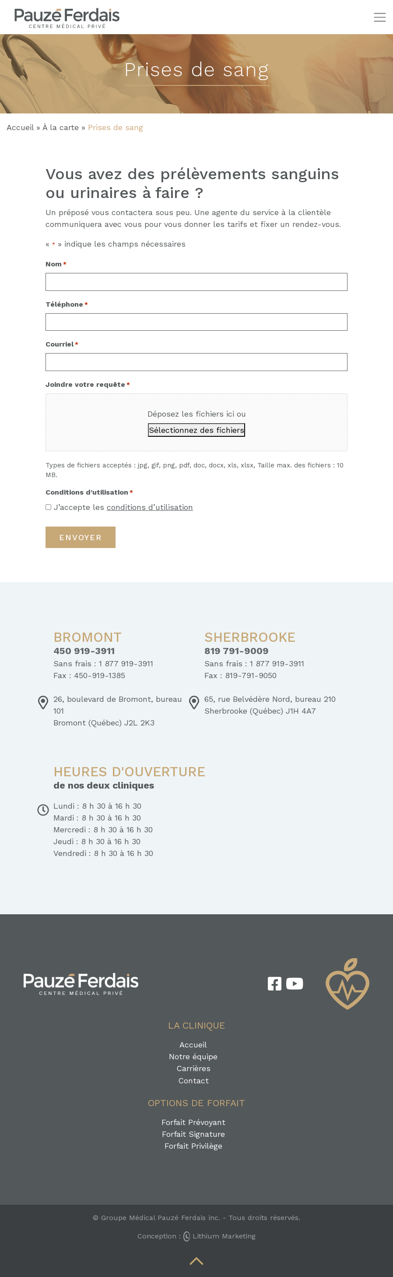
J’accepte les (123, 507)
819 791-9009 (236, 651)
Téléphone (67, 304)
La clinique (196, 1025)
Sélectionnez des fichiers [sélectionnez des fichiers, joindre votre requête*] (196, 430)
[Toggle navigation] (379, 17)
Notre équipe (193, 1056)
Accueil (20, 127)
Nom (56, 264)
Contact (193, 1080)
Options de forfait (196, 1102)
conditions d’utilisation (150, 507)
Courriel (62, 344)
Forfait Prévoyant (193, 1122)
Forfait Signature (193, 1134)
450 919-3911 (84, 651)
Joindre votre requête (88, 384)
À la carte (60, 127)
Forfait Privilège (193, 1145)
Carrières (193, 1068)
